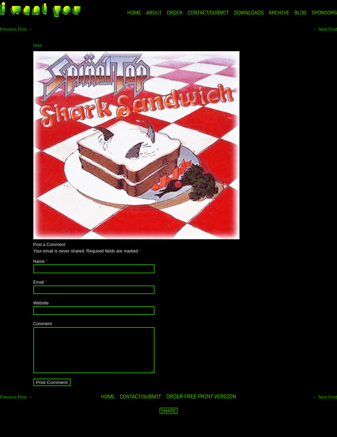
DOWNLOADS (249, 12)
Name (39, 261)
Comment (42, 323)
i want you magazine (40, 10)
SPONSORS (324, 12)
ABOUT (154, 12)
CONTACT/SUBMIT (208, 12)
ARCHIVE (279, 12)
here (37, 45)
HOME (134, 12)
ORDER (174, 12)
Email (38, 282)
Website (41, 303)
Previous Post (16, 29)
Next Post (325, 29)
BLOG (301, 12)
